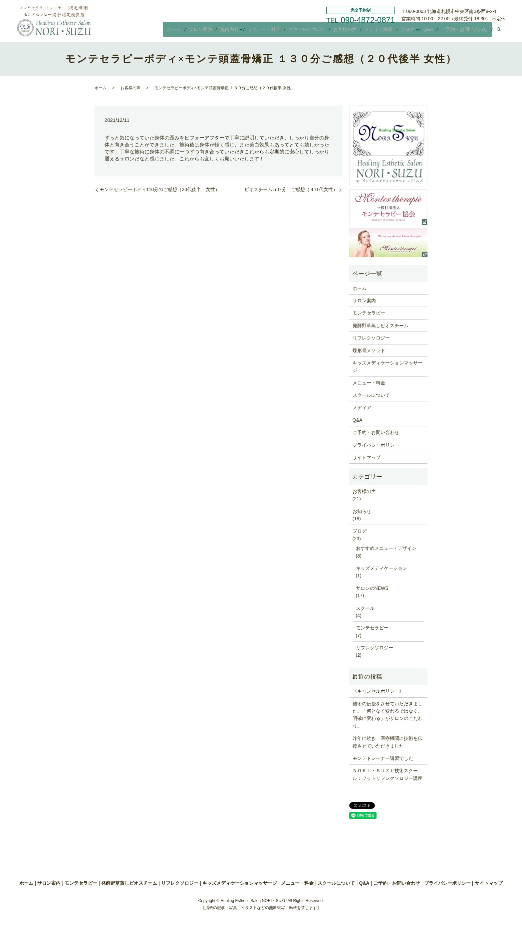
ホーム (195, 31)
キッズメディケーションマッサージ (387, 366)
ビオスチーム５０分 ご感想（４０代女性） (291, 189)
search (499, 32)
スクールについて (319, 31)
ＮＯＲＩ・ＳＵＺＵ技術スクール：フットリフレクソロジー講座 (387, 774)
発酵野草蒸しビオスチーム (380, 325)
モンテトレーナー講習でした (383, 758)
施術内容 (245, 31)
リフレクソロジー (371, 338)
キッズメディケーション (381, 568)
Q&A (432, 31)
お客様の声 (354, 31)
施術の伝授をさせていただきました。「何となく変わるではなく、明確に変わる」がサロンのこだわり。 (387, 715)
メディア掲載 (385, 31)
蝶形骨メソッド (369, 350)
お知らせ (362, 511)
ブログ (412, 31)
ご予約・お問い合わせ (465, 31)
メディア (362, 407)
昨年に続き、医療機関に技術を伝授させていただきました (387, 742)
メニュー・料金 (278, 31)
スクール (365, 608)
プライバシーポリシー (376, 445)
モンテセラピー (369, 313)
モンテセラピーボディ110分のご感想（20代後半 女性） (160, 189)
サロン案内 (218, 31)
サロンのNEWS (372, 588)
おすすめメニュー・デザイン (386, 548)
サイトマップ (367, 457)
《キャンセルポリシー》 (378, 691)
